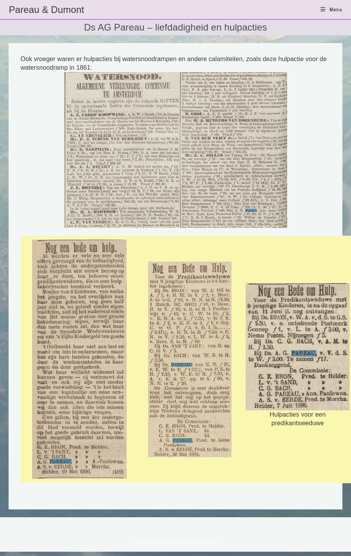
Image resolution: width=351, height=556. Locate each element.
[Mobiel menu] (331, 9)
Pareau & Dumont (46, 9)
